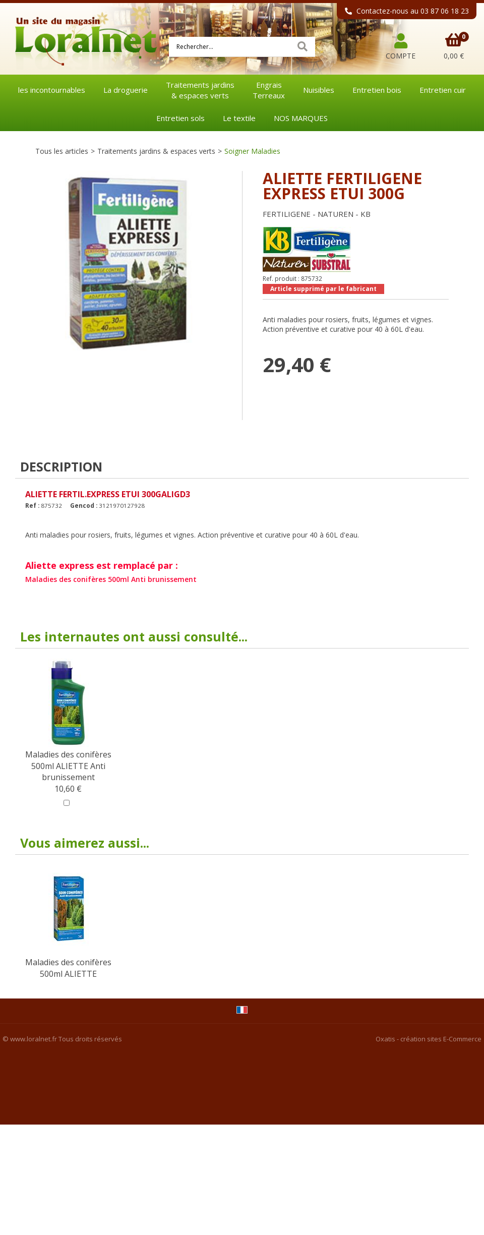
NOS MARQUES (301, 118)
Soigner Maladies (252, 151)
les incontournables (51, 90)
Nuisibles (318, 90)
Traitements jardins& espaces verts (200, 90)
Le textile (239, 118)
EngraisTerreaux (269, 90)
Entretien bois (376, 90)
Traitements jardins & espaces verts (156, 151)
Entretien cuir (442, 90)
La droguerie (125, 90)
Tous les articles (61, 151)
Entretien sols (180, 118)
